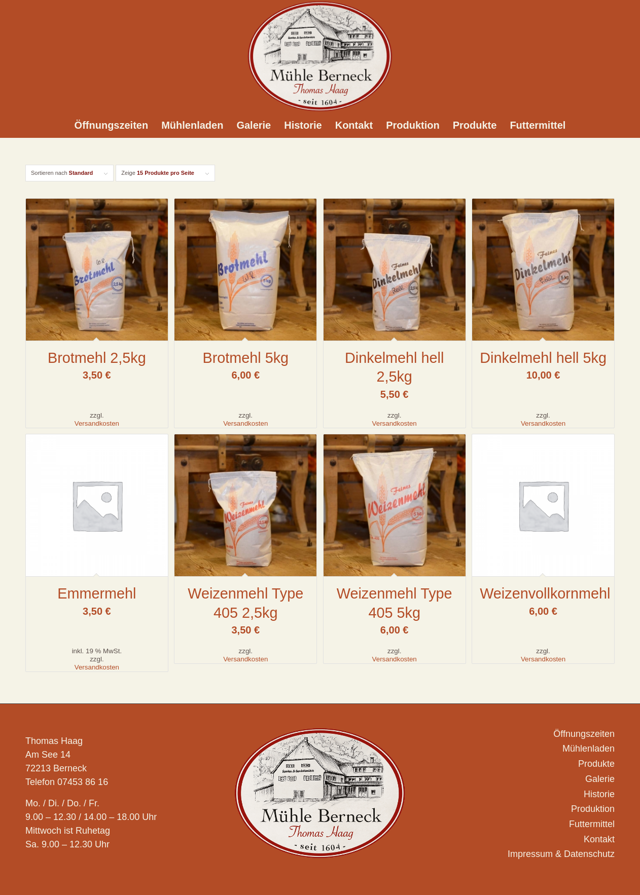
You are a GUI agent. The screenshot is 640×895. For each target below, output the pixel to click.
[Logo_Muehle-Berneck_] (320, 56)
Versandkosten (97, 423)
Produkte (596, 764)
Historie (599, 794)
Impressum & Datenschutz (561, 854)
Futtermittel (592, 824)
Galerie (600, 779)
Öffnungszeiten (584, 734)
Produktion (593, 809)
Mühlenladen (588, 748)
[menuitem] (111, 125)
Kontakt (599, 839)
